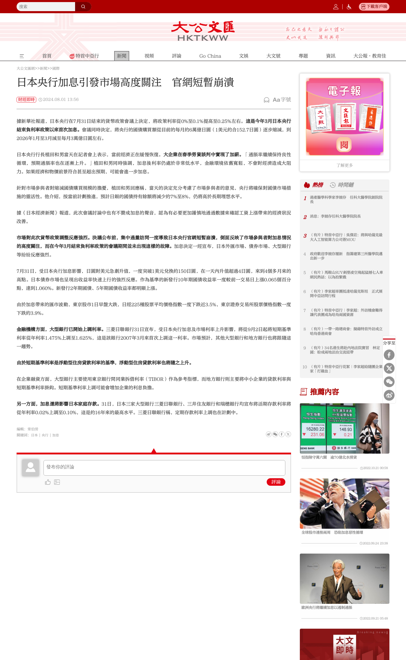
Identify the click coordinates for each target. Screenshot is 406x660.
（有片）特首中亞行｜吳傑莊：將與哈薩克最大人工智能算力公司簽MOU (347, 237)
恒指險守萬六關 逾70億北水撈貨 (333, 457)
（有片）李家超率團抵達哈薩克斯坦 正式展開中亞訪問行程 (347, 294)
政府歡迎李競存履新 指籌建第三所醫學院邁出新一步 (347, 256)
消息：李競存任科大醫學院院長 (339, 216)
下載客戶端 (376, 6)
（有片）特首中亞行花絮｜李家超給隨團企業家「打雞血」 (347, 369)
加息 (57, 435)
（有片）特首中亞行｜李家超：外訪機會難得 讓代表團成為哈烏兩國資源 (347, 313)
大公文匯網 (26, 69)
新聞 (43, 69)
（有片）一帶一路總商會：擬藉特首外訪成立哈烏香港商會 (347, 331)
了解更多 (344, 165)
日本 (34, 435)
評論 (276, 482)
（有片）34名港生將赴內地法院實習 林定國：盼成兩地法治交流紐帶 (348, 350)
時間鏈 (347, 185)
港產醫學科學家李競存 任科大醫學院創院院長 (347, 200)
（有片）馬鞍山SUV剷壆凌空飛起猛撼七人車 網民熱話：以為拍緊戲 (347, 275)
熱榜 (318, 185)
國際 (56, 69)
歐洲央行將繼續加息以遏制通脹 (330, 610)
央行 (45, 435)
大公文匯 (203, 31)
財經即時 (26, 99)
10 (304, 367)
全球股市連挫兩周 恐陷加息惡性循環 (336, 533)
